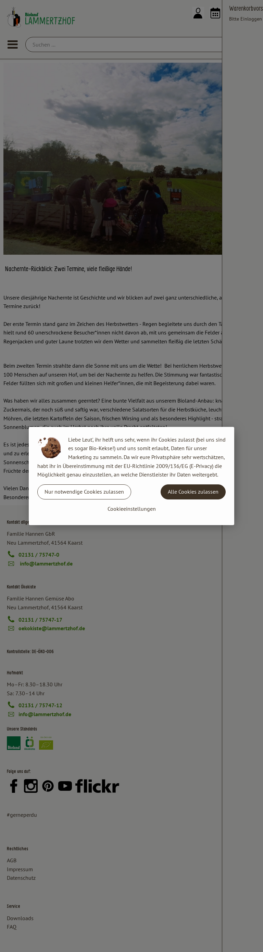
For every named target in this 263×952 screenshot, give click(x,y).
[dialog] (131, 476)
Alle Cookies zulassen (193, 491)
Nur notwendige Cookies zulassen (84, 491)
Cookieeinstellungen (132, 508)
